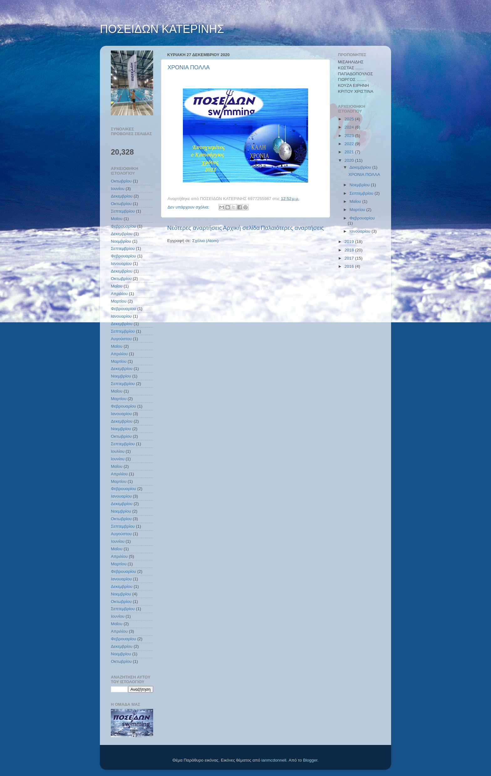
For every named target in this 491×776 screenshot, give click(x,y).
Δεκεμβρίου (121, 196)
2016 (349, 266)
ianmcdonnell (274, 760)
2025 (349, 119)
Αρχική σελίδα (241, 227)
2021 (349, 152)
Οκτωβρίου (121, 181)
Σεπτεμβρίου (123, 211)
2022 (349, 143)
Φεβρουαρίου (123, 226)
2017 (349, 258)
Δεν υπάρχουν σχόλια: (189, 207)
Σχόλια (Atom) (205, 240)
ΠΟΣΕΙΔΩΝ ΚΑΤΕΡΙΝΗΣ (162, 29)
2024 (349, 127)
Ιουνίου (117, 188)
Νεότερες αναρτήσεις (194, 227)
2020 (349, 160)
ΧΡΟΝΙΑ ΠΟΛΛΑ (189, 67)
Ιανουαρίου (121, 263)
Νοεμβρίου (121, 241)
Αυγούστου (121, 338)
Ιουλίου (117, 451)
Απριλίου (119, 293)
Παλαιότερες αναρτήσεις (292, 227)
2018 (349, 250)
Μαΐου (116, 218)
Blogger (310, 760)
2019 (349, 241)
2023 (349, 135)
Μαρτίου (119, 301)
